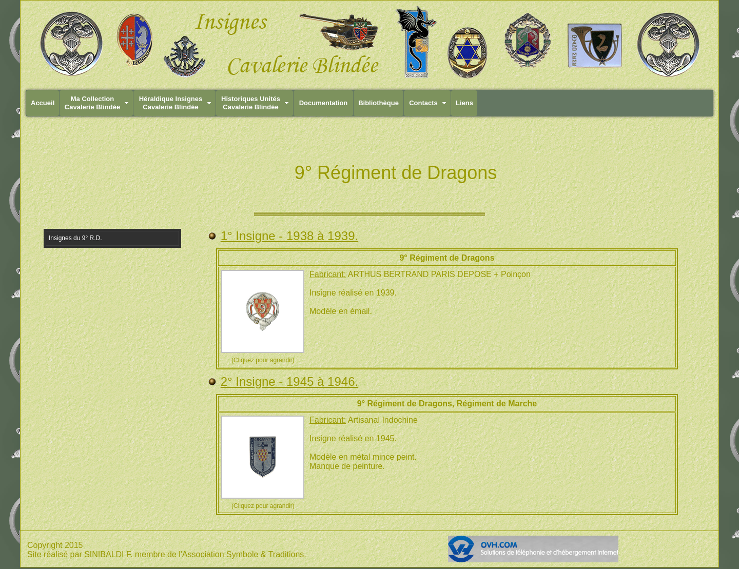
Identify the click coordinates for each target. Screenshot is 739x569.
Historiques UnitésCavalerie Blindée (250, 103)
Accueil (42, 103)
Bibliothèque (378, 103)
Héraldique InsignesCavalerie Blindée (171, 103)
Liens (464, 103)
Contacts (423, 103)
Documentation (323, 103)
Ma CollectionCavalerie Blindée (92, 103)
